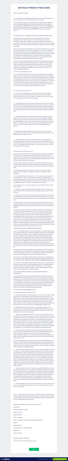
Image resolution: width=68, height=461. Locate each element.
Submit (34, 449)
